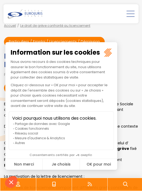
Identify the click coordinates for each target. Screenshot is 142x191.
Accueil (10, 25)
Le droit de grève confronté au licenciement (55, 25)
